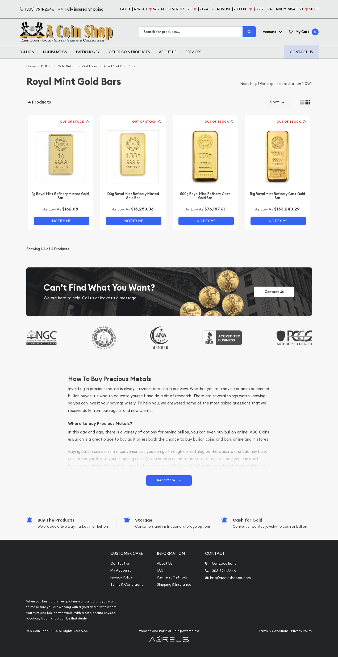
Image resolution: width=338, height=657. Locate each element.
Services (193, 52)
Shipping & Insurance (174, 584)
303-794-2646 (224, 571)
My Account (120, 570)
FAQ (160, 570)
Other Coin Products (129, 52)
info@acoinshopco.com (230, 578)
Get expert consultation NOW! (286, 83)
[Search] (249, 31)
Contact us (120, 563)
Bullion (27, 52)
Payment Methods (172, 577)
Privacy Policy (121, 577)
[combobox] (191, 31)
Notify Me (61, 221)
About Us (168, 52)
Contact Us (301, 52)
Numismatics (55, 52)
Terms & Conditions (126, 584)
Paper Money (88, 52)
